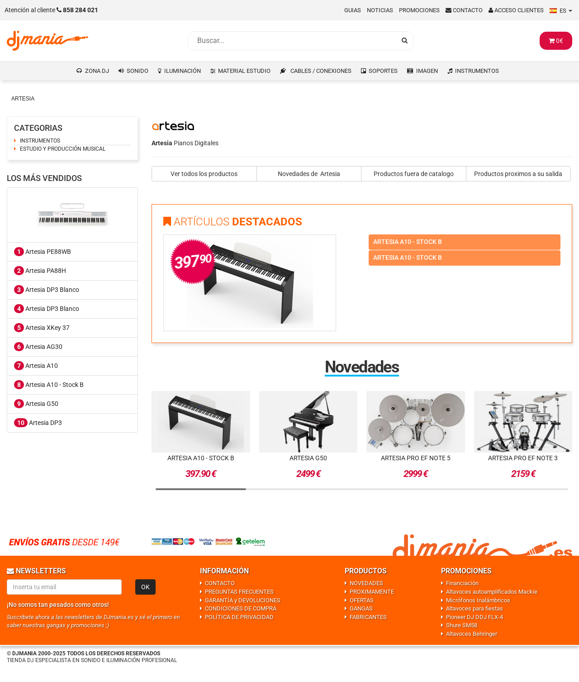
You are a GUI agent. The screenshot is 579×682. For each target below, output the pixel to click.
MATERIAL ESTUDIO (244, 70)
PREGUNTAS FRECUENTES (239, 591)
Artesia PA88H (40, 270)
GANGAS (361, 608)
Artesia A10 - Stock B (49, 384)
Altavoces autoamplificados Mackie (491, 591)
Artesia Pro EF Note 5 (416, 458)
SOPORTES (383, 70)
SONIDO (137, 70)
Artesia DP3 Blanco (46, 289)
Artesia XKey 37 (42, 327)
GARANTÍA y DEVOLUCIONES (242, 600)
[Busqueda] (291, 41)
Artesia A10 (36, 365)
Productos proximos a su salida (518, 173)
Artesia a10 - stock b (407, 241)
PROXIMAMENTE (372, 591)
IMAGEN (427, 70)
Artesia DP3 (38, 422)
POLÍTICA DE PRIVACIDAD (239, 617)
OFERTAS (362, 600)
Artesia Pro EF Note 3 (523, 458)
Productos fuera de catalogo (414, 173)
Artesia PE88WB (42, 251)
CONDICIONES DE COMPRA (240, 608)
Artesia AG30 (38, 346)
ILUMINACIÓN (182, 70)
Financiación (462, 583)
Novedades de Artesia (309, 173)
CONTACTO (220, 583)
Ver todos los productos (204, 173)
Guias (352, 10)
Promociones (419, 10)
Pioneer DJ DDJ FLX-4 (474, 617)
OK (145, 587)
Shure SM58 (461, 625)
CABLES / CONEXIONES (320, 70)
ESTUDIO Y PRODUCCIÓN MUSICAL (62, 149)
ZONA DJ (97, 70)
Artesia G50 (36, 403)
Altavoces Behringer (471, 633)
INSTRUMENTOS (477, 70)
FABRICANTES (368, 617)
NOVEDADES (366, 583)
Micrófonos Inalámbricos (478, 600)
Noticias (380, 10)
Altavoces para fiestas (474, 608)
